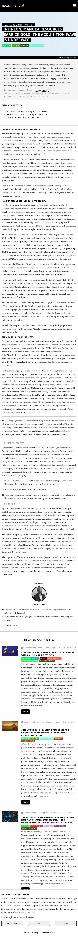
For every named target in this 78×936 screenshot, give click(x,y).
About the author (9, 625)
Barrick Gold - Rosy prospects (22, 118)
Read (25, 712)
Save (39, 923)
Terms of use (7, 574)
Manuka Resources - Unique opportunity (28, 115)
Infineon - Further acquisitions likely (27, 112)
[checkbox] (2, 917)
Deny (66, 923)
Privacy (35, 932)
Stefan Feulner (42, 90)
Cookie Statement (47, 932)
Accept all (12, 923)
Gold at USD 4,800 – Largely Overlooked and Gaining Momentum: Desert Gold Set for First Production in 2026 (46, 732)
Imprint (26, 932)
